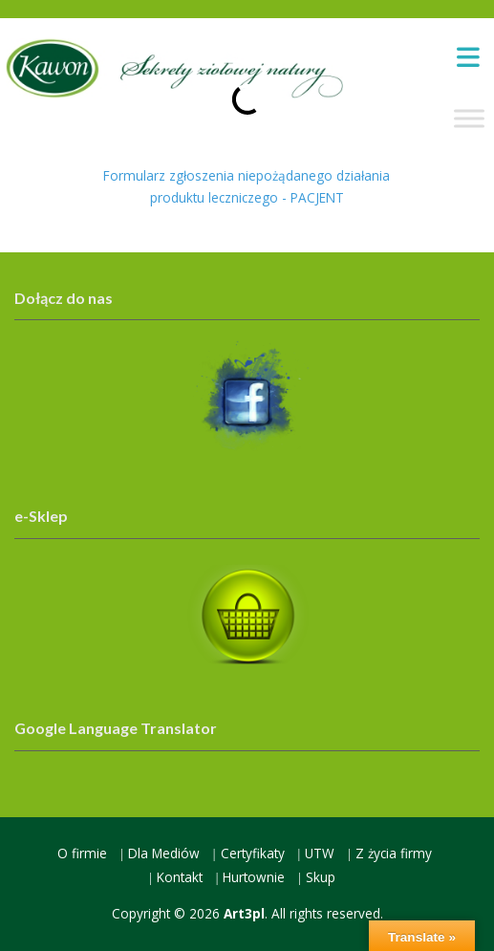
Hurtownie (254, 877)
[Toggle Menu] (469, 118)
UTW (319, 853)
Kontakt (180, 877)
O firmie (82, 853)
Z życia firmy (393, 853)
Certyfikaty (253, 853)
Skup (320, 877)
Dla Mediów (164, 853)
